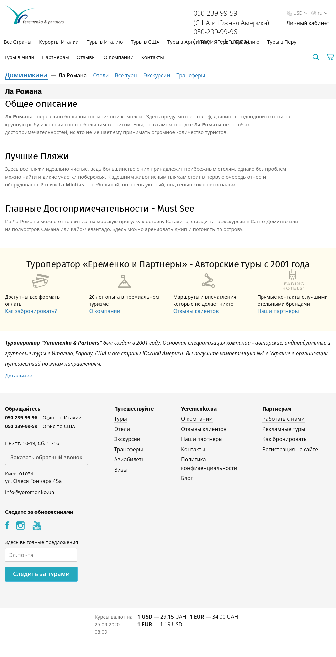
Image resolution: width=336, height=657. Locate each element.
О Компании (119, 57)
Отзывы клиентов (196, 311)
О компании (104, 311)
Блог (187, 478)
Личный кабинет (307, 23)
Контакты (152, 57)
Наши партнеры (278, 311)
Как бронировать (284, 439)
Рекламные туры (283, 429)
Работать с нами (283, 418)
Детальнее (18, 375)
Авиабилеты (130, 459)
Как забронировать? (31, 311)
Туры (120, 418)
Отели (101, 75)
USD (299, 13)
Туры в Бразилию (238, 41)
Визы (121, 469)
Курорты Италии (59, 41)
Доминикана (26, 74)
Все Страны (17, 41)
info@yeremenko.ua (29, 492)
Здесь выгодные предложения (41, 542)
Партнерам (55, 57)
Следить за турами (41, 574)
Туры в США (145, 41)
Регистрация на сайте (290, 449)
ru (321, 13)
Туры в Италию (105, 41)
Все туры (126, 75)
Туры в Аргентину (188, 41)
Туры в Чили (19, 57)
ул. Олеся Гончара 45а (33, 481)
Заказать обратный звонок (46, 457)
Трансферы (190, 75)
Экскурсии (157, 75)
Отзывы (86, 57)
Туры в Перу (281, 41)
